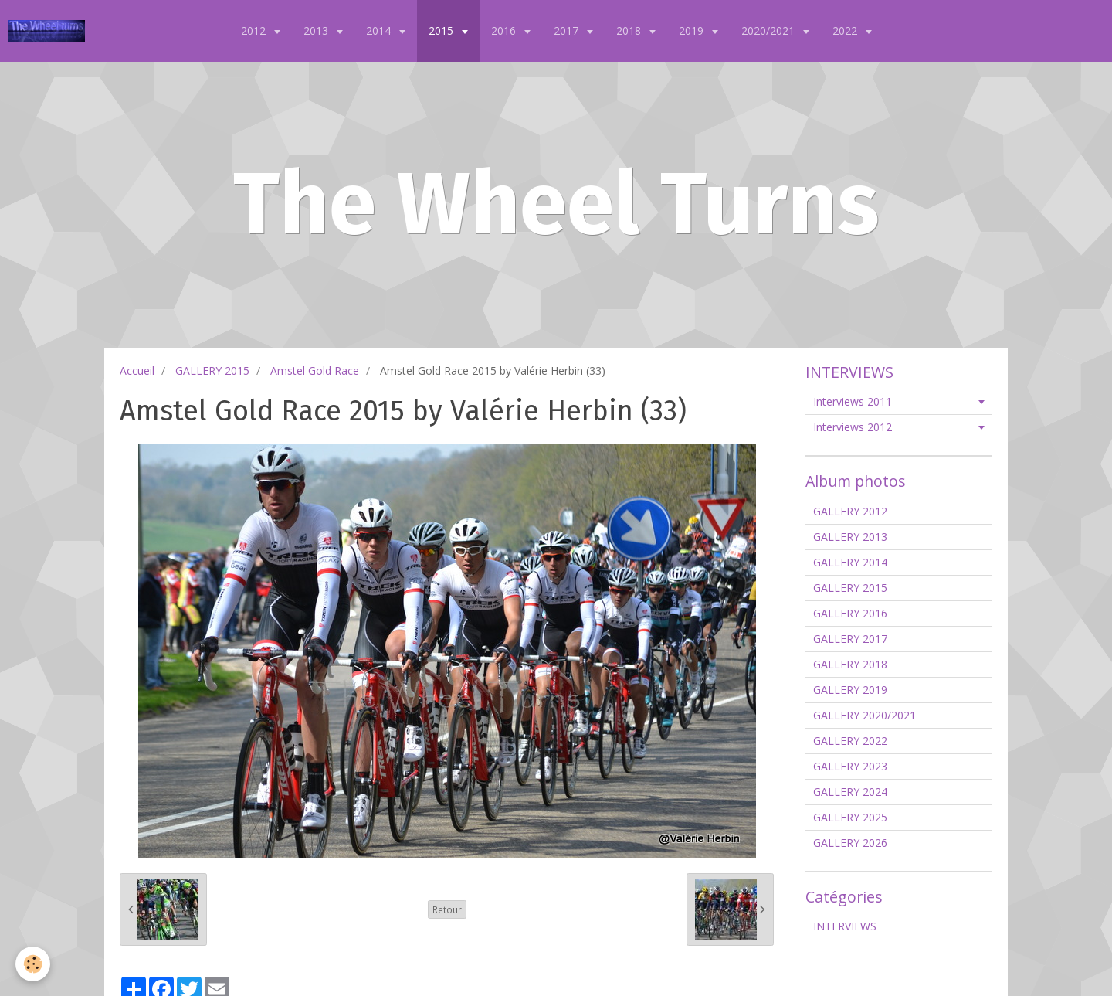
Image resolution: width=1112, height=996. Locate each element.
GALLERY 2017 (850, 638)
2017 (567, 30)
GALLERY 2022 (850, 740)
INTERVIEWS (844, 926)
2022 (846, 30)
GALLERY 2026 (850, 842)
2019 (693, 30)
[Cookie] (32, 964)
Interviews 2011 (852, 401)
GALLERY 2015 (212, 370)
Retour (447, 909)
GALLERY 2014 (850, 562)
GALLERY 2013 (850, 536)
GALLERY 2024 (850, 791)
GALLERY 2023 (850, 766)
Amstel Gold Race (314, 370)
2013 (317, 30)
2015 (442, 30)
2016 (505, 30)
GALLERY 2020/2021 (864, 715)
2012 (255, 30)
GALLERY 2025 (850, 817)
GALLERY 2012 (850, 511)
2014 (380, 30)
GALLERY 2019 (850, 689)
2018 (630, 30)
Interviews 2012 (852, 427)
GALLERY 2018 (850, 664)
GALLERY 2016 (850, 613)
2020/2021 (769, 30)
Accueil (137, 370)
